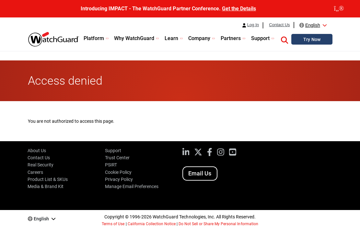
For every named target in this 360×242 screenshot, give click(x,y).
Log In (253, 25)
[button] (284, 39)
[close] (339, 9)
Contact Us (279, 25)
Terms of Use (113, 224)
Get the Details (239, 8)
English (312, 25)
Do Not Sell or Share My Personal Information (218, 224)
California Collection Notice (152, 224)
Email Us (199, 173)
